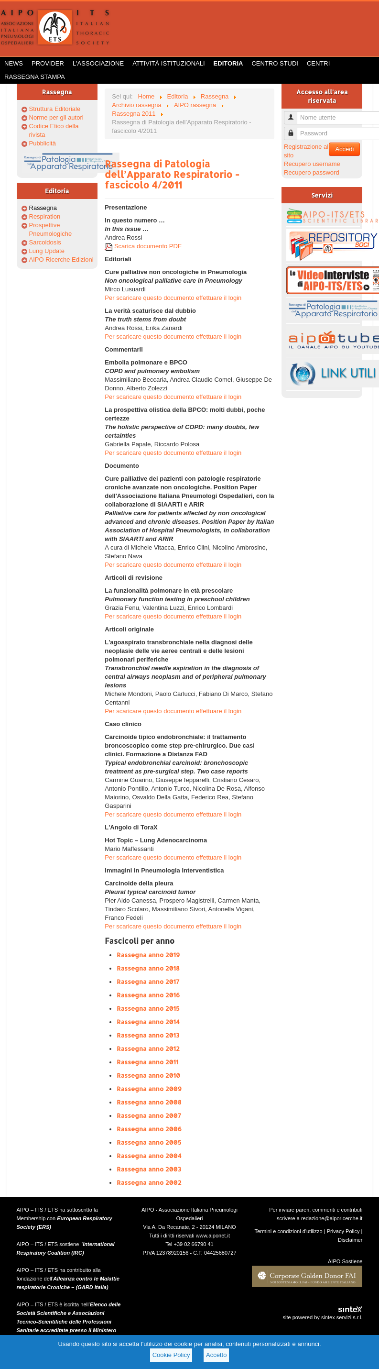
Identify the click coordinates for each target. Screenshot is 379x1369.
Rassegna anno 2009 (149, 1089)
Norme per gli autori (56, 117)
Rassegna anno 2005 (149, 1142)
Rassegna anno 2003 (149, 1169)
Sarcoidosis (45, 242)
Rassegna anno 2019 (148, 955)
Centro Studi (274, 63)
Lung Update (47, 250)
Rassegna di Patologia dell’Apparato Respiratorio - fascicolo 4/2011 (172, 174)
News (13, 63)
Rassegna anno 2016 (148, 995)
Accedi (344, 149)
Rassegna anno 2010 (148, 1075)
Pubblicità (42, 143)
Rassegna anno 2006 (149, 1129)
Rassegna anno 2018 (148, 968)
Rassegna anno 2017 (148, 981)
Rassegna (43, 207)
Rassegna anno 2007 (149, 1115)
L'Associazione (98, 63)
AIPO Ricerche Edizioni (61, 259)
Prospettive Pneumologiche (50, 229)
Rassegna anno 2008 (149, 1102)
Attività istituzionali (168, 63)
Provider (48, 63)
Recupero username (312, 163)
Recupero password (311, 172)
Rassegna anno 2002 (149, 1182)
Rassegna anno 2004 (149, 1155)
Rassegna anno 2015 (148, 1008)
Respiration (45, 216)
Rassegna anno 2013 (148, 1035)
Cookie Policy (171, 1354)
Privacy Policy (343, 1231)
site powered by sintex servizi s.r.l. (322, 1317)
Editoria (228, 63)
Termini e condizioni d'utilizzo (289, 1231)
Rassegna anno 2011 (147, 1062)
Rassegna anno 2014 (148, 1022)
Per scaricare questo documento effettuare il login (173, 297)
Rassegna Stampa (34, 76)
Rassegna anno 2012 (148, 1048)
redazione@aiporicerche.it (332, 1218)
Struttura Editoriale (55, 108)
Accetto (216, 1354)
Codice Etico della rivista (54, 130)
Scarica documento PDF (143, 246)
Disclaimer (350, 1240)
